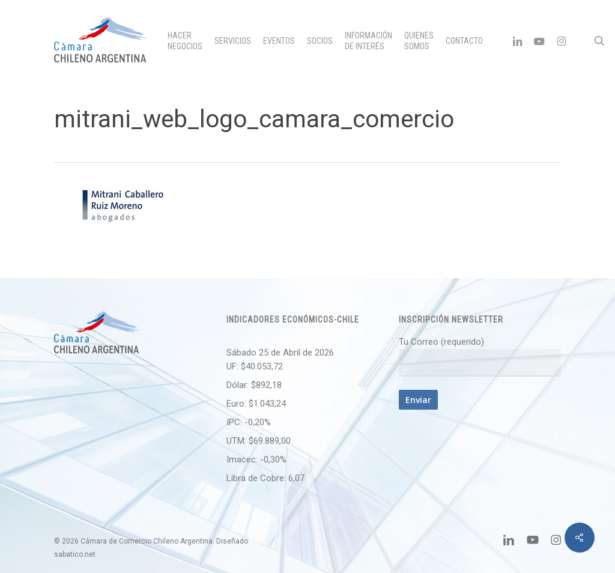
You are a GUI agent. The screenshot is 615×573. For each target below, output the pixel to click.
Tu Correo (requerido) (480, 356)
